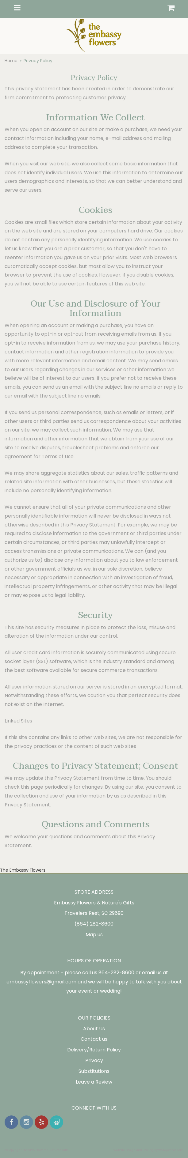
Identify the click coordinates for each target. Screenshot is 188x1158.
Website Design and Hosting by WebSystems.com (148, 1150)
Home (11, 61)
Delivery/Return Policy (94, 1049)
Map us (94, 934)
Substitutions (94, 1071)
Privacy (94, 1060)
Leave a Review (94, 1081)
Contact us (94, 1039)
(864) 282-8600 (94, 923)
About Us (94, 1028)
